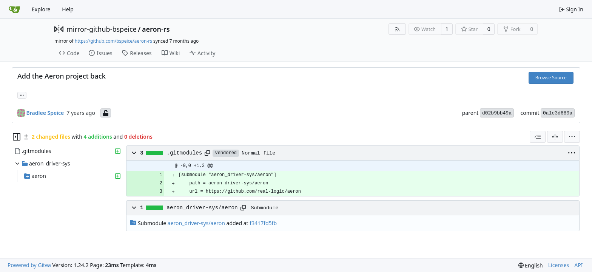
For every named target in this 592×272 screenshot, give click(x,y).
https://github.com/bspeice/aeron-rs (113, 41)
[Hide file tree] (16, 137)
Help (68, 9)
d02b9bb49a (497, 113)
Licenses (558, 265)
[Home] (14, 9)
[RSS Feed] (397, 29)
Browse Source (551, 77)
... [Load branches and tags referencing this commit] (22, 94)
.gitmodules (184, 153)
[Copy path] (207, 153)
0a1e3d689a (557, 113)
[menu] (572, 137)
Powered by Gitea (29, 265)
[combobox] (538, 137)
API (578, 265)
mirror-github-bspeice (101, 29)
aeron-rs (156, 29)
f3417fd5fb (263, 223)
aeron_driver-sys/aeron (201, 208)
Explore (41, 9)
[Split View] (555, 137)
